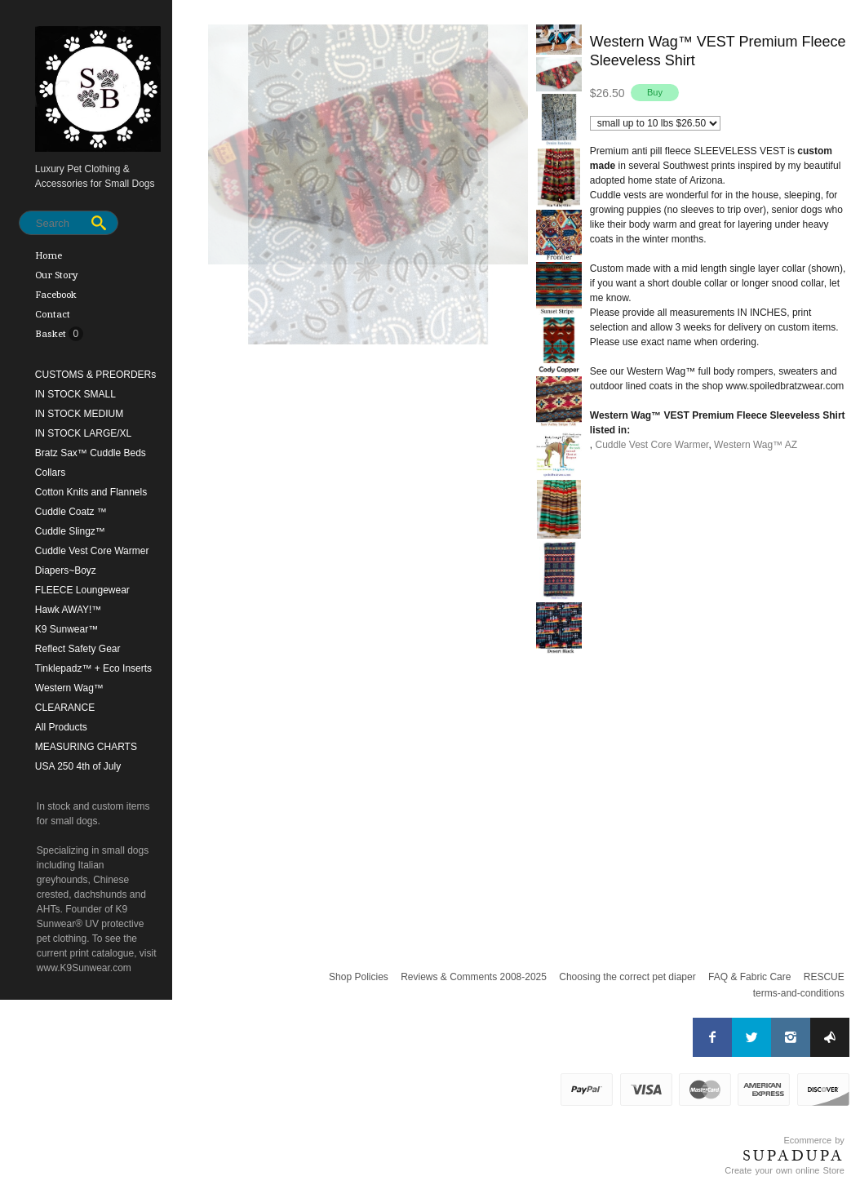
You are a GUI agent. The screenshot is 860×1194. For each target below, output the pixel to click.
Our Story (56, 275)
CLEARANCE (65, 707)
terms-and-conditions (798, 993)
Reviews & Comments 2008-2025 (474, 977)
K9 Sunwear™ (66, 629)
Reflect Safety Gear (78, 649)
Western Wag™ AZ (755, 445)
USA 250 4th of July (78, 766)
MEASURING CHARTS (86, 746)
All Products (61, 727)
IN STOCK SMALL (75, 394)
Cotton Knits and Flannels (91, 492)
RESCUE (824, 977)
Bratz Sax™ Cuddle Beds (90, 453)
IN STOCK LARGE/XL (83, 433)
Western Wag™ (69, 688)
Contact (52, 314)
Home (48, 255)
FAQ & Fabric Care (749, 977)
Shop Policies (358, 977)
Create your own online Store (784, 1170)
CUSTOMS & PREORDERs (95, 374)
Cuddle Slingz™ (70, 531)
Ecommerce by (813, 1140)
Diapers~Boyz (65, 570)
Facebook (56, 294)
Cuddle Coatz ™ (71, 511)
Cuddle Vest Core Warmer (92, 551)
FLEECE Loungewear (82, 590)
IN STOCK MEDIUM (79, 413)
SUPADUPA (793, 1156)
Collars (50, 472)
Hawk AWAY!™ (68, 609)
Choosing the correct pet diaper (627, 977)
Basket (52, 333)
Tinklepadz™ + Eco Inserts (93, 668)
